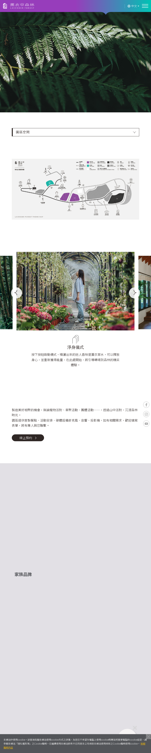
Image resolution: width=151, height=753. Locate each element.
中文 (132, 6)
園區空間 (23, 132)
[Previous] (16, 292)
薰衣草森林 (18, 6)
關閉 (148, 736)
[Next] (134, 292)
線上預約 (28, 437)
